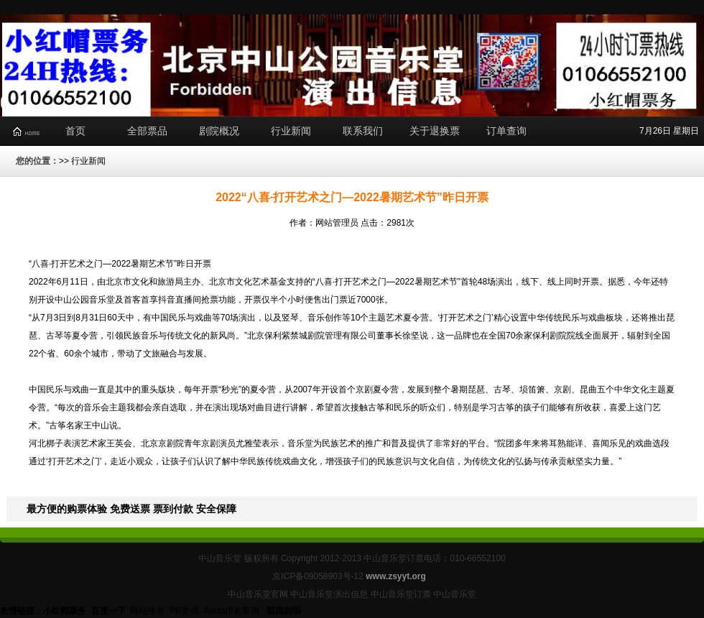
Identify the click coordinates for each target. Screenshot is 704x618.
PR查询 (184, 611)
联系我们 (363, 131)
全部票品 (147, 131)
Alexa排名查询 (232, 611)
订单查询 (506, 131)
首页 (75, 131)
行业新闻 (291, 131)
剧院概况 (219, 131)
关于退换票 (434, 131)
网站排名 (147, 611)
